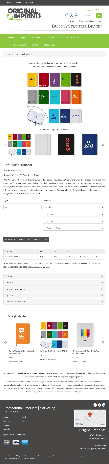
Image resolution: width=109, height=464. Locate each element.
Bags (23, 37)
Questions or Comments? (14, 434)
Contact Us (7, 425)
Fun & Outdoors (53, 37)
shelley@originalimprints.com (88, 21)
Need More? (50, 45)
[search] (99, 15)
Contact (29, 2)
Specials (6, 429)
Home (8, 2)
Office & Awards (73, 37)
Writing (36, 45)
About (18, 2)
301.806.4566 (68, 21)
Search (23, 417)
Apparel (12, 37)
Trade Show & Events (18, 45)
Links (23, 421)
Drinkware (36, 37)
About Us (6, 421)
